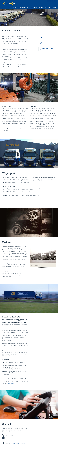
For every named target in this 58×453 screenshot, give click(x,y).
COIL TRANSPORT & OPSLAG (24, 7)
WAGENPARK (34, 7)
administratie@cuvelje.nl (19, 443)
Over (15, 7)
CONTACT (54, 7)
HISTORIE (41, 7)
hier (25, 128)
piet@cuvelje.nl (11, 383)
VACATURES (47, 7)
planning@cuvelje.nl (18, 442)
